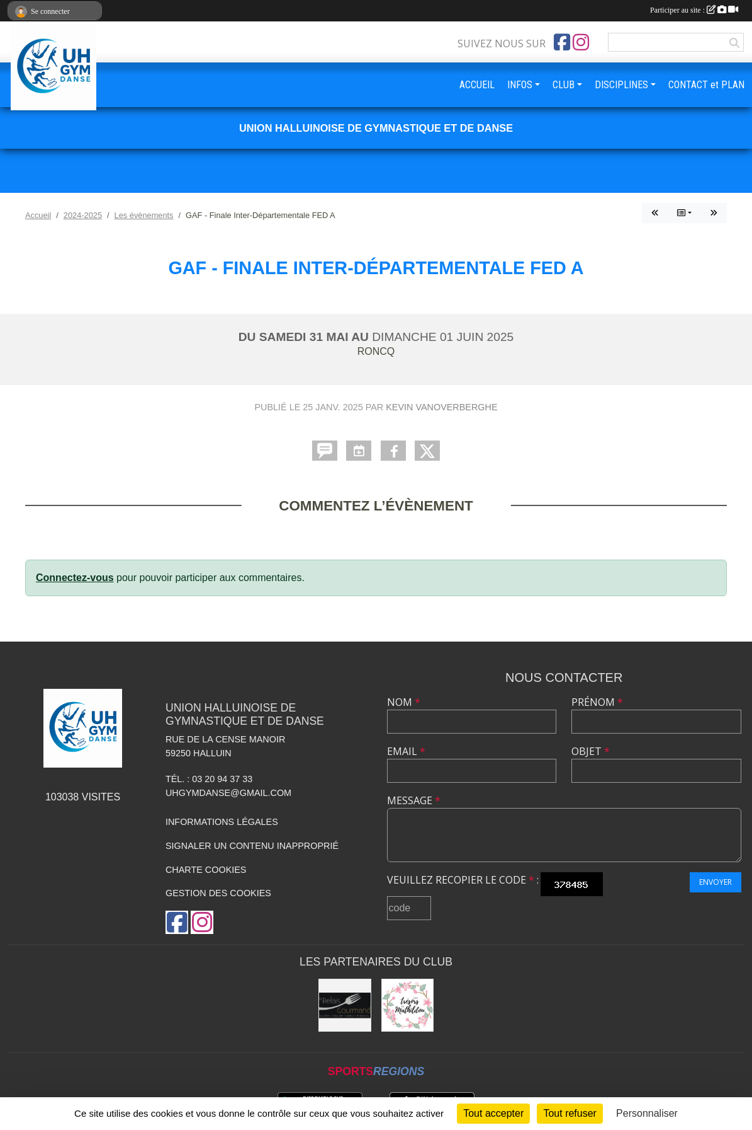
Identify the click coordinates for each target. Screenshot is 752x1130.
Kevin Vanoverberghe (441, 407)
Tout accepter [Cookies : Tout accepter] (493, 1113)
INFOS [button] (519, 85)
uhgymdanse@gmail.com (228, 793)
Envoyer (715, 882)
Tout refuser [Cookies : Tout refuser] (569, 1113)
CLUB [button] (564, 85)
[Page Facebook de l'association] (562, 42)
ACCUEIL (477, 85)
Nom (403, 702)
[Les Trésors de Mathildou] (407, 1005)
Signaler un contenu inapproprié (252, 846)
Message (414, 800)
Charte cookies (206, 870)
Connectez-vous (75, 577)
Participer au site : (694, 10)
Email (406, 751)
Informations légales (222, 822)
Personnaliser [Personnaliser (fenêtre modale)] (647, 1113)
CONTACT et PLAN (706, 85)
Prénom (597, 702)
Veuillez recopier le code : (463, 880)
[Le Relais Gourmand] (344, 1005)
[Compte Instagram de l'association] (581, 42)
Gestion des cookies (218, 893)
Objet (590, 751)
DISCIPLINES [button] (621, 85)
